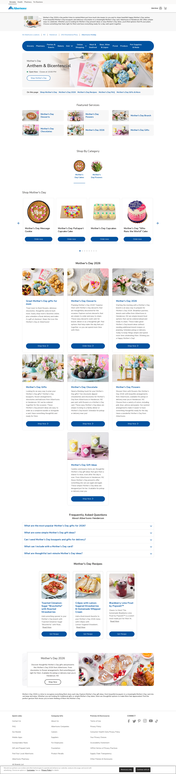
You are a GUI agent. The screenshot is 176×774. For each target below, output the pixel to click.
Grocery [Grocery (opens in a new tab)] (12, 2)
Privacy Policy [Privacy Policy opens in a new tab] (95, 726)
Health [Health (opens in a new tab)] (20, 2)
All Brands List (18, 764)
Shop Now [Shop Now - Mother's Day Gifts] (49, 423)
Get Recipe (58, 634)
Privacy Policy (46, 770)
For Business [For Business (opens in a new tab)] (38, 2)
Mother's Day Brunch (142, 115)
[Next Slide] (157, 223)
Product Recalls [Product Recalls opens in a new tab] (57, 753)
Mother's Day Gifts (141, 130)
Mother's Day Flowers (97, 115)
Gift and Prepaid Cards (21, 748)
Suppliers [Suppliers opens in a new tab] (54, 737)
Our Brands (16, 732)
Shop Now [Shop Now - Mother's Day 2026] (139, 346)
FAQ (14, 726)
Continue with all (143, 770)
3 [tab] (84, 250)
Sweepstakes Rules (20, 743)
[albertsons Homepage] (18, 8)
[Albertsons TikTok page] (156, 722)
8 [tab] (96, 250)
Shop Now (55, 682)
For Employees (57, 743)
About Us (55, 721)
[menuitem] (30, 46)
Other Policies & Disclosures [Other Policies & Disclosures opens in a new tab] (101, 759)
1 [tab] (80, 250)
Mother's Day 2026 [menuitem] (67, 92)
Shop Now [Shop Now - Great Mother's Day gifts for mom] (49, 346)
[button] (156, 8)
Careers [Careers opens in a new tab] (54, 732)
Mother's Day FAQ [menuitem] (107, 92)
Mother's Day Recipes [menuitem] (87, 92)
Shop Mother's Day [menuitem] (48, 92)
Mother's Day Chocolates (52, 130)
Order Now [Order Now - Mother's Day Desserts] (93, 346)
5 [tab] (89, 250)
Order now (43, 239)
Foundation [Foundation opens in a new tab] (55, 748)
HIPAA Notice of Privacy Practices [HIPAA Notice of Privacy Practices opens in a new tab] (103, 748)
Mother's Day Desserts (52, 115)
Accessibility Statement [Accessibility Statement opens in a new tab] (99, 743)
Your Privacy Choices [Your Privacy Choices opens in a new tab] (98, 737)
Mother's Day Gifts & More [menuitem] (128, 92)
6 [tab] (91, 250)
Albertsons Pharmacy (20, 759)
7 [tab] (93, 250)
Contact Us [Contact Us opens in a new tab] (16, 721)
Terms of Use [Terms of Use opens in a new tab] (95, 721)
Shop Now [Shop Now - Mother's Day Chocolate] (94, 423)
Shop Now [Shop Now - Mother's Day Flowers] (139, 423)
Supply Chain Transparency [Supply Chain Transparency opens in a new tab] (101, 753)
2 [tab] (82, 250)
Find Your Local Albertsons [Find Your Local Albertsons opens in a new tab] (22, 753)
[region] (88, 770)
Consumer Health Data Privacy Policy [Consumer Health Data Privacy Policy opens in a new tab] (105, 732)
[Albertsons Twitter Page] (134, 722)
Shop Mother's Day (38, 78)
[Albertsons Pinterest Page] (139, 722)
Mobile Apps (17, 737)
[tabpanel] (38, 221)
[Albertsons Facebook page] (129, 722)
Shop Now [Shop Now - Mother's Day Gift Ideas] (94, 498)
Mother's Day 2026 (96, 130)
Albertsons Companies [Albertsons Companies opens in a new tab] (60, 726)
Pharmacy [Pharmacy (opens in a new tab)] (28, 2)
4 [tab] (86, 250)
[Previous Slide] (18, 223)
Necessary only (126, 770)
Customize (31, 770)
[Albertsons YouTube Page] (151, 722)
